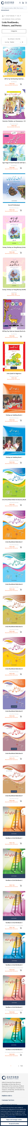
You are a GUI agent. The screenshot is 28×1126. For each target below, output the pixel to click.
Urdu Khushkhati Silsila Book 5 (14, 711)
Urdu (18, 15)
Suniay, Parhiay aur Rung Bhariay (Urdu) (14, 247)
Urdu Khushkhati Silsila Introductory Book (14, 499)
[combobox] (15, 8)
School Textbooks (10, 15)
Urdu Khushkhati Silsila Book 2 (14, 584)
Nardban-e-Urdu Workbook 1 (14, 838)
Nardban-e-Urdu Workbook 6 (14, 1049)
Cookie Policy (12, 1116)
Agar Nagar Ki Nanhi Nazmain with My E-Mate (14, 163)
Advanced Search (5, 10)
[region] (14, 1115)
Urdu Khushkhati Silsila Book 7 (14, 796)
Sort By (7, 42)
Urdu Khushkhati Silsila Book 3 (14, 626)
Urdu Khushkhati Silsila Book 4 (14, 669)
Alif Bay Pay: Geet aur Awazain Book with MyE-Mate (14, 331)
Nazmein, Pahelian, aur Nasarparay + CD (14, 121)
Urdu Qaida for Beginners (14, 373)
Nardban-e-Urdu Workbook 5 (14, 1007)
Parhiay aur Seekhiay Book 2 (14, 415)
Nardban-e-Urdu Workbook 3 (14, 922)
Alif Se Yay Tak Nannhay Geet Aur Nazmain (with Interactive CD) (14, 79)
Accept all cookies (14, 1123)
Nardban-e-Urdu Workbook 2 (14, 880)
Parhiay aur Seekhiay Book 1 (14, 457)
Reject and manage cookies (14, 1119)
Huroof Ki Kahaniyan (14, 205)
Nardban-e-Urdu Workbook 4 (14, 965)
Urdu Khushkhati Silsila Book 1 (14, 542)
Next (21, 1066)
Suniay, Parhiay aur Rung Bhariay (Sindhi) (14, 289)
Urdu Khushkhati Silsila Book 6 (14, 753)
